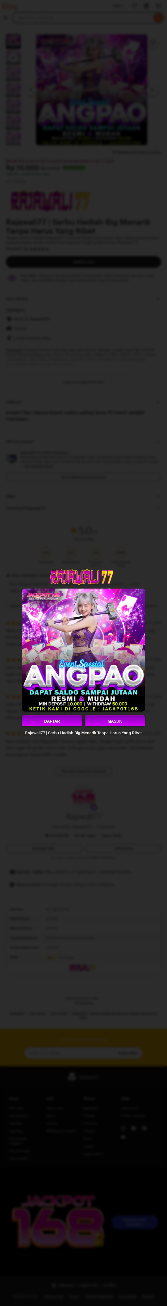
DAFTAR (52, 721)
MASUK (115, 721)
